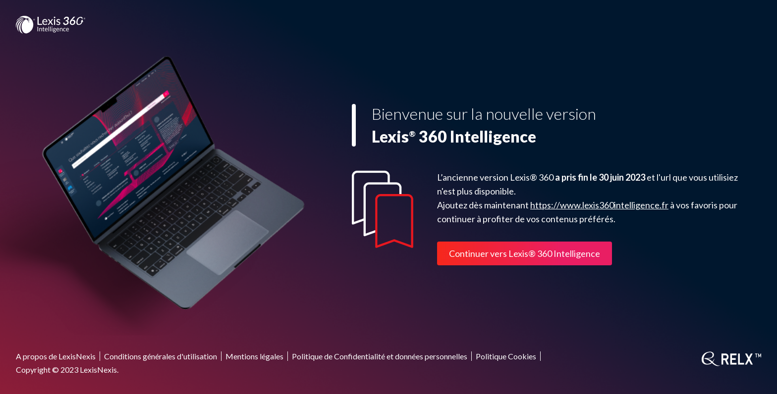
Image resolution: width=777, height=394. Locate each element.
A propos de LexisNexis (56, 356)
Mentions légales (254, 356)
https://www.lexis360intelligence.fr (599, 204)
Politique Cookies (506, 356)
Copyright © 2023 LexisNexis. (67, 369)
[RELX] (731, 358)
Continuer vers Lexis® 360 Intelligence (524, 253)
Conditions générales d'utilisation (160, 356)
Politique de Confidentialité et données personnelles (379, 356)
